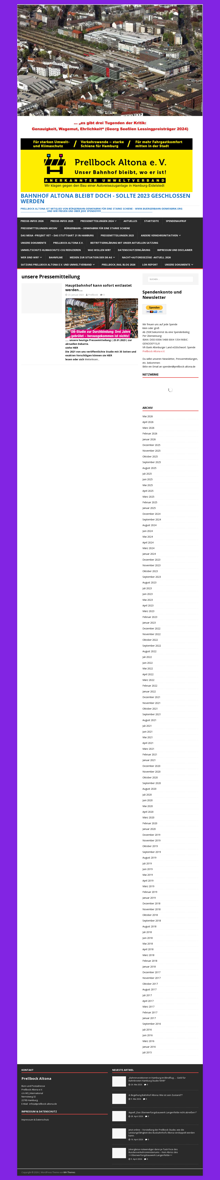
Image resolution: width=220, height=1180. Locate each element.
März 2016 (148, 1041)
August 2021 (149, 720)
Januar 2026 (149, 439)
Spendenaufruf (176, 221)
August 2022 (149, 651)
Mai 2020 (147, 806)
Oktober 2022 (150, 639)
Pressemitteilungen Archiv (39, 228)
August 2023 (149, 582)
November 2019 (151, 840)
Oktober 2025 (150, 456)
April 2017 (147, 1001)
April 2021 (147, 743)
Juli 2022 (147, 657)
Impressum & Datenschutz (35, 1119)
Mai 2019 (147, 874)
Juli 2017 (147, 995)
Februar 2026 (149, 433)
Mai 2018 (147, 943)
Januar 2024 (149, 553)
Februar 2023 (149, 617)
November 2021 (151, 703)
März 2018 (148, 955)
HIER (75, 347)
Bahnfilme (56, 257)
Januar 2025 (149, 508)
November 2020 (151, 771)
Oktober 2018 (150, 915)
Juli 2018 (147, 932)
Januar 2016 (149, 1046)
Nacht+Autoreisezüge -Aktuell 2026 (146, 257)
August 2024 (149, 525)
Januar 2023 (149, 622)
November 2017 (151, 978)
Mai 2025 (147, 485)
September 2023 (151, 576)
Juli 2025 (147, 473)
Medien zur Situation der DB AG (91, 257)
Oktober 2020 (150, 777)
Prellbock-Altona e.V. (68, 242)
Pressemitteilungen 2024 (97, 221)
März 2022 (148, 680)
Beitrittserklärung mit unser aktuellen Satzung (124, 242)
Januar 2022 (149, 691)
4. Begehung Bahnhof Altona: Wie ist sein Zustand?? (156, 1095)
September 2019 (151, 852)
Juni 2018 (147, 938)
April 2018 (147, 949)
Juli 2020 (147, 794)
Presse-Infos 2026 (32, 221)
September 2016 (151, 1023)
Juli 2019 (147, 863)
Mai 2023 (147, 599)
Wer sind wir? (30, 257)
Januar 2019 (149, 897)
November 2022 (151, 634)
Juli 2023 (147, 588)
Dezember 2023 (151, 559)
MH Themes (69, 1172)
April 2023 (147, 605)
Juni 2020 (147, 800)
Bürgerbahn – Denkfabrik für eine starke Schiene (97, 228)
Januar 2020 (149, 829)
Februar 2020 (149, 823)
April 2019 (147, 880)
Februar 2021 (149, 754)
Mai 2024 (147, 536)
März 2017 (148, 1006)
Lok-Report (150, 264)
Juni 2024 (147, 531)
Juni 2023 (147, 594)
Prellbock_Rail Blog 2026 (118, 264)
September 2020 (151, 783)
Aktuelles (130, 221)
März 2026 (148, 427)
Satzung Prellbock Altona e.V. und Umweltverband (56, 264)
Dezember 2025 (151, 445)
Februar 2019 (149, 892)
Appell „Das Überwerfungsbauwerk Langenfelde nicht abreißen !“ (163, 1112)
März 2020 (148, 817)
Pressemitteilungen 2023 (117, 235)
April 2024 (147, 542)
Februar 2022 (149, 685)
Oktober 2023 (150, 571)
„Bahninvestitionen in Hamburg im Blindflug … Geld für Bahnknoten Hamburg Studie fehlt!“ (157, 1079)
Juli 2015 (147, 1052)
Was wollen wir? (99, 250)
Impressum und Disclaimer (174, 250)
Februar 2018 (149, 960)
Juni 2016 (147, 1035)
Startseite (151, 221)
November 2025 (151, 450)
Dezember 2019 (151, 834)
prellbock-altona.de (47, 1103)
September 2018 (151, 920)
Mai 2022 (147, 668)
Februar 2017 (149, 1012)
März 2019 (148, 886)
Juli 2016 (147, 1029)
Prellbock (93, 294)
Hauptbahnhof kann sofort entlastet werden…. (98, 287)
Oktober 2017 (150, 983)
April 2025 (147, 490)
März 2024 (148, 548)
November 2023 (151, 565)
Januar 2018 (149, 966)
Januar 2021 (149, 760)
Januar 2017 (149, 1018)
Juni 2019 (147, 869)
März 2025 (148, 496)
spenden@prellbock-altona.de (179, 366)
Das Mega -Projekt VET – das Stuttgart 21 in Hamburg (57, 235)
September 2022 (151, 645)
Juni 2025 (147, 479)
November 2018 (151, 909)
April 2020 (147, 811)
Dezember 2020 (151, 766)
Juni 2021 (147, 731)
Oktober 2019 (150, 846)
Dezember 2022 (151, 628)
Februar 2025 (149, 502)
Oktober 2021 (150, 708)
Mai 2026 (147, 416)
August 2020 (149, 788)
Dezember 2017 (151, 972)
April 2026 (147, 422)
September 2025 (151, 462)
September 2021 (151, 714)
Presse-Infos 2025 (62, 221)
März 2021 (148, 748)
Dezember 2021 (151, 697)
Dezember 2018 (151, 903)
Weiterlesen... (92, 359)
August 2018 (149, 926)
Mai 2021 (147, 737)
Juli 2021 (147, 725)
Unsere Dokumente (33, 242)
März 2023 (148, 611)
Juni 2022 (147, 662)
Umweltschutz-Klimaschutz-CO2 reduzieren (51, 250)
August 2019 (149, 857)
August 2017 (149, 989)
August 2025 (149, 468)
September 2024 (151, 519)
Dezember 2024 (151, 513)
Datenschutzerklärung (134, 250)
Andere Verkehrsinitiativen (159, 235)
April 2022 (147, 674)
